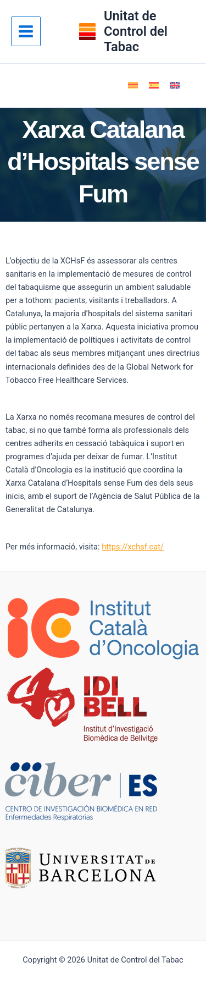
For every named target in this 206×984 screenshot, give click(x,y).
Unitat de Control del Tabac (136, 31)
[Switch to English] (174, 85)
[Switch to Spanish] (153, 85)
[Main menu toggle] (26, 31)
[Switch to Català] (133, 85)
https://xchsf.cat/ (133, 547)
